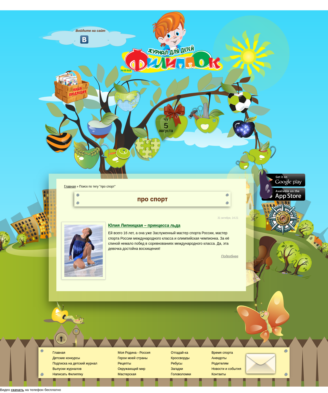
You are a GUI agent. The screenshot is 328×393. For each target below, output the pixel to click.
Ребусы (176, 363)
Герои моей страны (132, 358)
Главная (70, 186)
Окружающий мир (131, 369)
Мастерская (127, 374)
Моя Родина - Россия (134, 353)
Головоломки (181, 374)
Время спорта (222, 353)
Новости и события (226, 369)
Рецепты (124, 363)
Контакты (218, 374)
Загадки (177, 369)
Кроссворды (180, 358)
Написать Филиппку (68, 374)
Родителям (219, 363)
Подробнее (229, 256)
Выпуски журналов (67, 369)
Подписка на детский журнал (75, 363)
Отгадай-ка (179, 353)
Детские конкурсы (66, 358)
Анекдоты (219, 358)
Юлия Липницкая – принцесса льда (144, 225)
